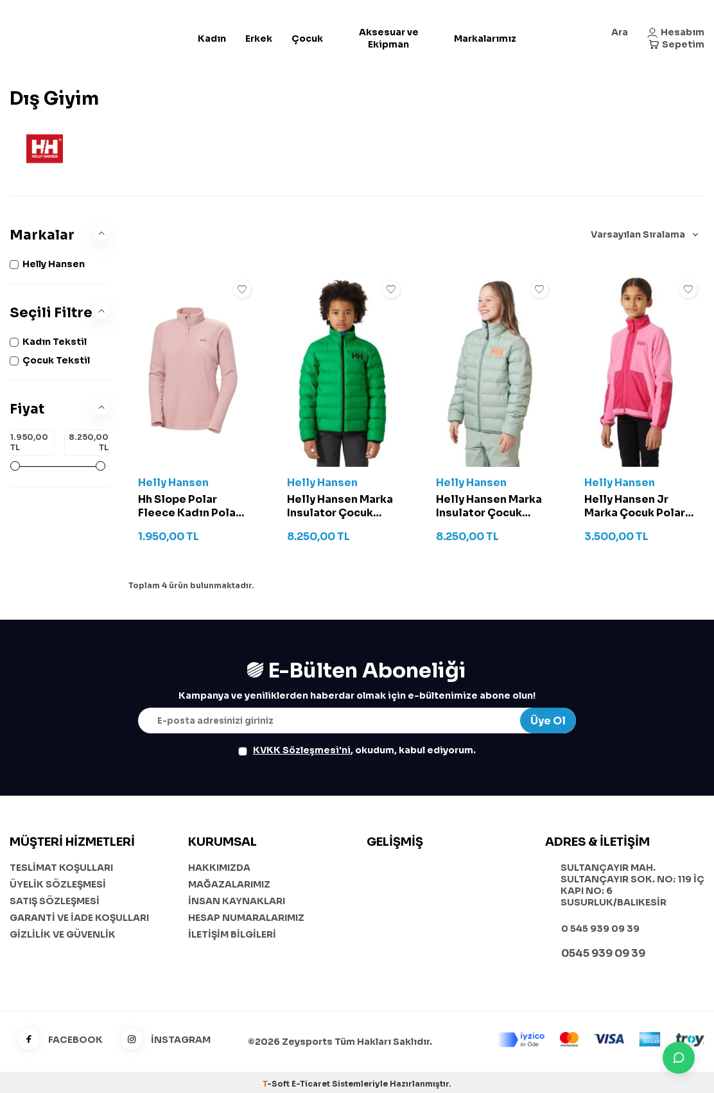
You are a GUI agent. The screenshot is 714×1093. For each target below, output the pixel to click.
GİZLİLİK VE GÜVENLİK (63, 934)
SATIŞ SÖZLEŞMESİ (55, 901)
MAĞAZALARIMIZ (229, 884)
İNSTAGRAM (161, 1040)
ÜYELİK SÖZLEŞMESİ (58, 884)
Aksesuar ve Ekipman (389, 38)
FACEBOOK (56, 1040)
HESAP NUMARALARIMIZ (246, 917)
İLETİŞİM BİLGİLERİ (232, 934)
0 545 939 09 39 (600, 928)
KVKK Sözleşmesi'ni (302, 750)
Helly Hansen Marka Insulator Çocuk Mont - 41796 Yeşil (340, 506)
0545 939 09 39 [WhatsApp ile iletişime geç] (603, 953)
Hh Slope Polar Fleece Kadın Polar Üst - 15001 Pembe (189, 506)
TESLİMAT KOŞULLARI (61, 867)
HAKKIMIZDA (219, 867)
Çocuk (307, 38)
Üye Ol (548, 721)
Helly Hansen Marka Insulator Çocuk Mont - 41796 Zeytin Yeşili (490, 506)
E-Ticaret (311, 1084)
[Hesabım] (675, 32)
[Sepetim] (676, 45)
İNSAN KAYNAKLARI (236, 901)
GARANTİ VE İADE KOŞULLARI (79, 917)
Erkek (258, 38)
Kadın (212, 38)
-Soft (277, 1084)
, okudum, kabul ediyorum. (357, 750)
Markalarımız (485, 38)
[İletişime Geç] (679, 1058)
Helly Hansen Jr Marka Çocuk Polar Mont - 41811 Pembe (637, 506)
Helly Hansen (173, 483)
